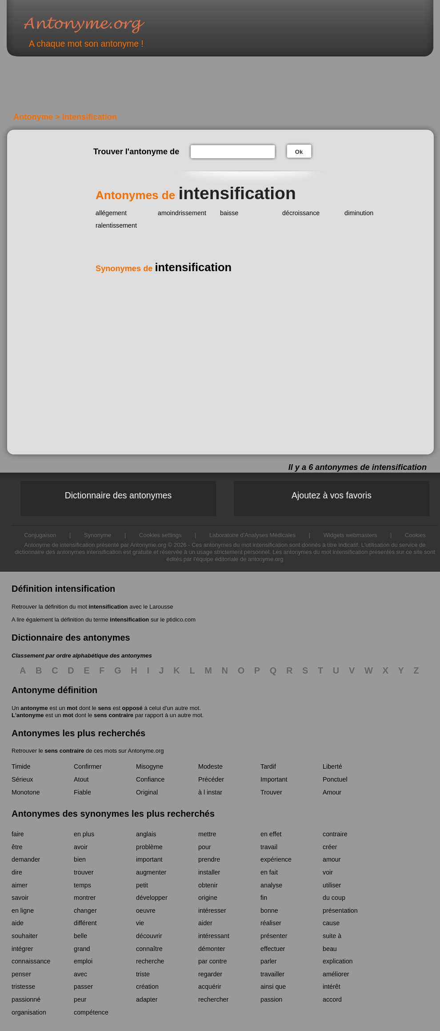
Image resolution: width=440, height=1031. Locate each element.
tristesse (23, 986)
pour (204, 846)
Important (273, 779)
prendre (209, 859)
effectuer (272, 948)
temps (82, 885)
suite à (332, 935)
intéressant (213, 935)
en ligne (23, 910)
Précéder (211, 779)
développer (152, 897)
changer (85, 910)
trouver (84, 872)
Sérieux (22, 779)
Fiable (82, 792)
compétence (91, 1012)
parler (268, 961)
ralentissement (116, 225)
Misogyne (149, 766)
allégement (111, 213)
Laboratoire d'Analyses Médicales (252, 535)
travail (268, 846)
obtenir (208, 885)
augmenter (151, 872)
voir (328, 872)
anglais (146, 834)
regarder (210, 974)
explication (338, 961)
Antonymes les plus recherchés (78, 733)
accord (332, 999)
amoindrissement (182, 213)
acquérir (209, 986)
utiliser (332, 885)
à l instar (210, 792)
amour (332, 859)
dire (17, 872)
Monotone (26, 792)
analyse (271, 885)
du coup (334, 897)
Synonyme (97, 535)
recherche (150, 961)
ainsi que (273, 986)
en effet (270, 834)
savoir (20, 897)
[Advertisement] (162, 88)
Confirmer (88, 766)
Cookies (415, 535)
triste (143, 974)
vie (140, 923)
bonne (269, 910)
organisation (29, 1012)
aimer (20, 885)
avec (80, 974)
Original (147, 792)
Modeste (210, 766)
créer (330, 846)
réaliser (270, 923)
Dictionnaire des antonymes (118, 495)
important (149, 859)
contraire (335, 834)
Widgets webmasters (350, 535)
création (147, 986)
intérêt (331, 986)
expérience (276, 859)
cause (331, 923)
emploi (83, 961)
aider (205, 923)
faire (18, 834)
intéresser (212, 910)
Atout (81, 779)
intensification (108, 606)
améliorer (336, 974)
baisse (229, 213)
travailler (272, 974)
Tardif (268, 766)
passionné (26, 999)
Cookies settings (160, 535)
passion (271, 999)
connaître (149, 948)
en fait (269, 872)
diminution (358, 213)
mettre (207, 834)
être (17, 846)
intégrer (22, 948)
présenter (273, 935)
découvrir (149, 935)
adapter (147, 999)
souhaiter (25, 935)
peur (80, 999)
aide (18, 923)
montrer (85, 897)
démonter (211, 948)
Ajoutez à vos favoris (332, 495)
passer (83, 986)
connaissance (31, 961)
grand (82, 948)
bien (80, 859)
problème (149, 846)
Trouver (271, 792)
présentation (340, 910)
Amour (332, 792)
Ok (299, 151)
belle (80, 935)
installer (209, 872)
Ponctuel (335, 779)
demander (26, 859)
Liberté (332, 766)
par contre (212, 961)
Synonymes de (164, 268)
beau (330, 948)
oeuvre (146, 910)
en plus (84, 834)
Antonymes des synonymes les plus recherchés (113, 813)
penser (21, 974)
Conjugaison (40, 535)
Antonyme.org (97, 24)
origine (207, 897)
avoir (81, 846)
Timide (21, 766)
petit (142, 885)
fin (263, 897)
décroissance (301, 213)
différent (85, 923)
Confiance (150, 779)
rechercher (213, 999)
